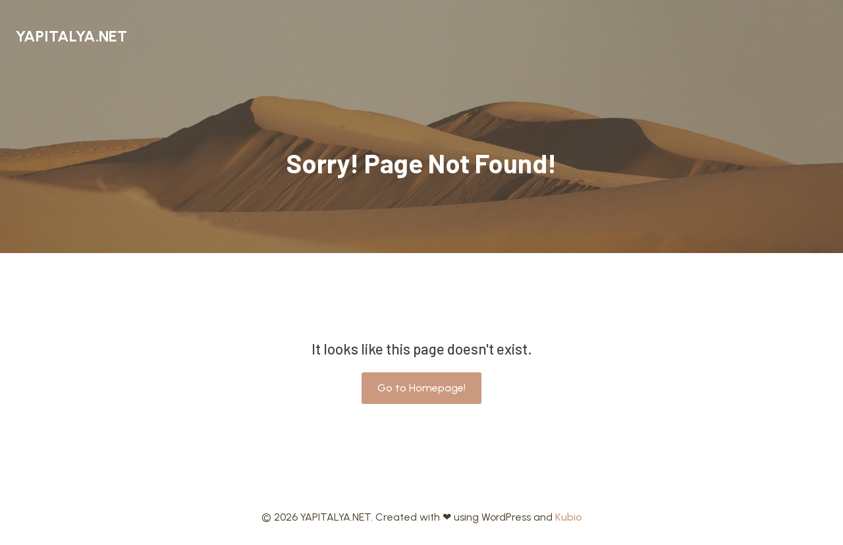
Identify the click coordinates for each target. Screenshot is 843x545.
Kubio (568, 517)
